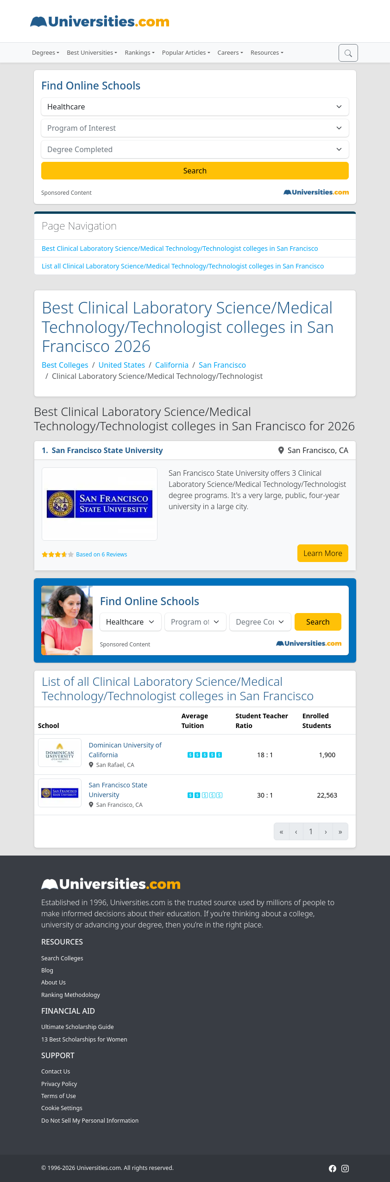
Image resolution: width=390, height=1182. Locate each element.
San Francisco (222, 365)
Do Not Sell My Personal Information (89, 1120)
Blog (47, 970)
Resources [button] (265, 52)
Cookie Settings (61, 1108)
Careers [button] (228, 52)
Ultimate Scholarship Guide (77, 1027)
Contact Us (55, 1071)
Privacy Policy (59, 1084)
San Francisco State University (107, 450)
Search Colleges (62, 958)
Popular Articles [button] (184, 52)
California (172, 365)
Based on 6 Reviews (101, 554)
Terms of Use (58, 1096)
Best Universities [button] (90, 52)
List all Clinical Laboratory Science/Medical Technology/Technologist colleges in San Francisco (183, 266)
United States (122, 365)
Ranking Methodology (70, 995)
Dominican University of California (125, 750)
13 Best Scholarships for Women (84, 1039)
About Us (53, 982)
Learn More (322, 553)
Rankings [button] (137, 52)
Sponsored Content (66, 193)
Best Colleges (65, 365)
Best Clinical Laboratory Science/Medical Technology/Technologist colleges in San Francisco (180, 248)
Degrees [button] (43, 52)
